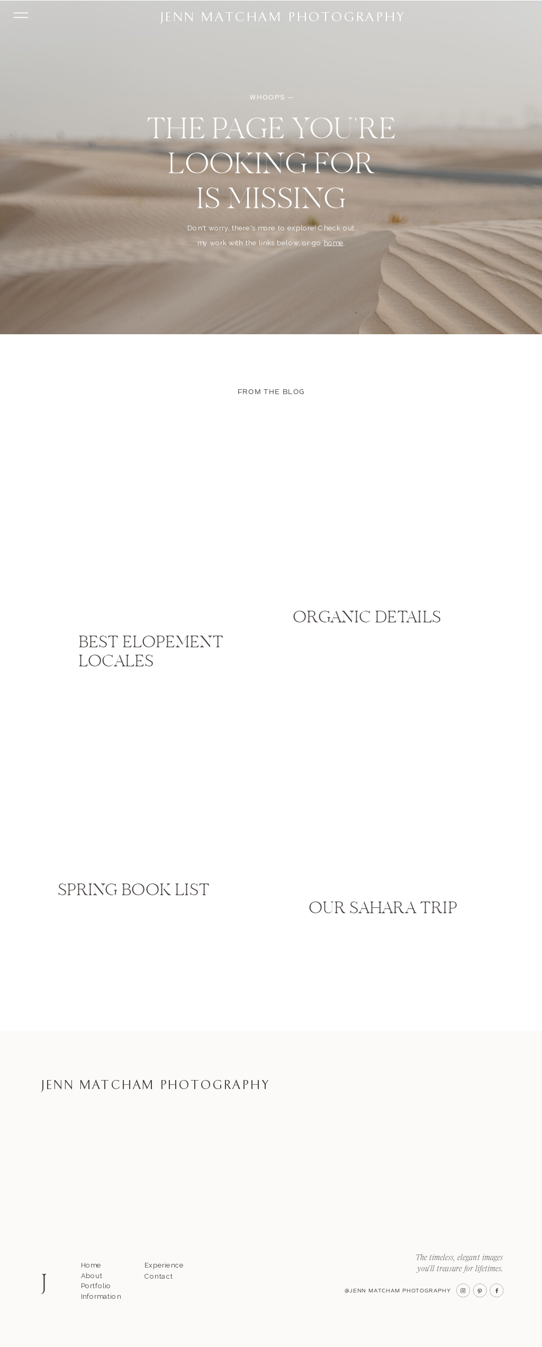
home (334, 242)
